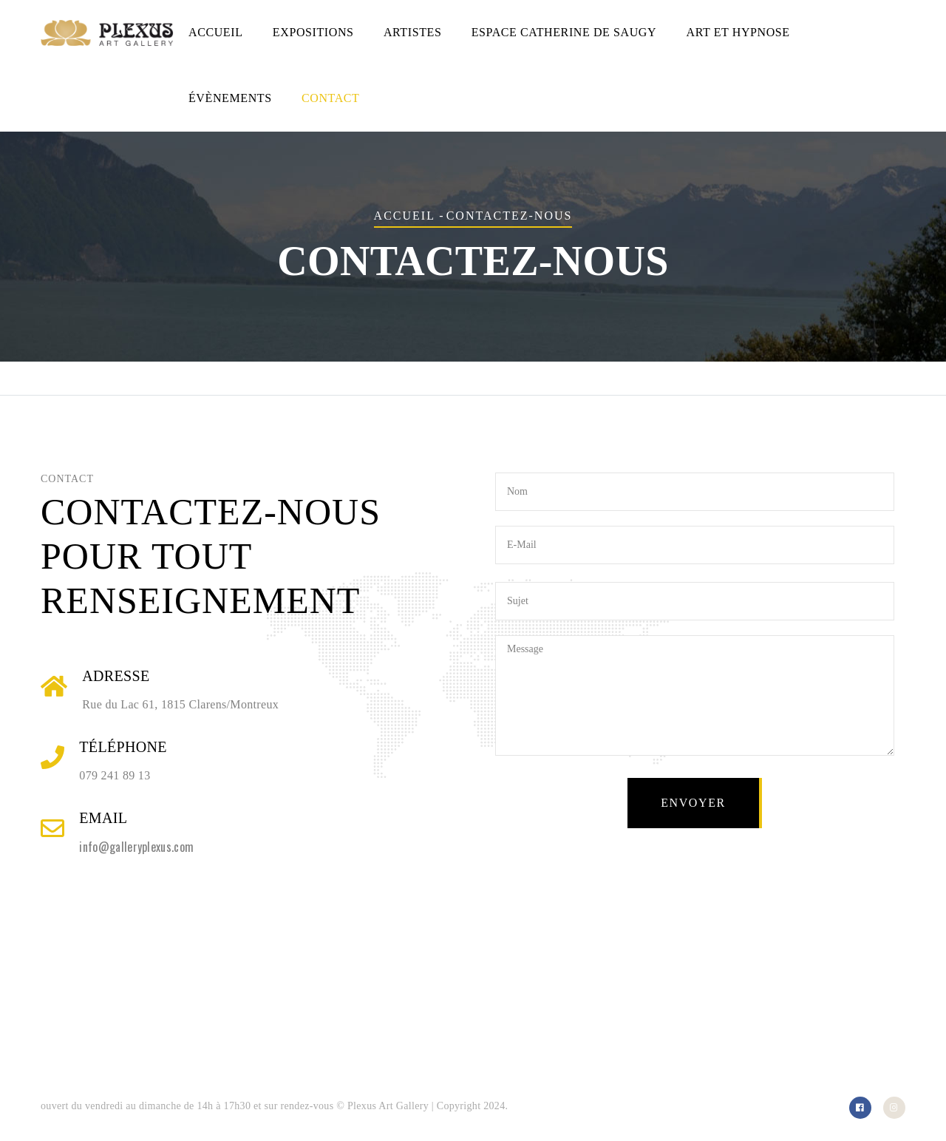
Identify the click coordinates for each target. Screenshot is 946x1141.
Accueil (215, 32)
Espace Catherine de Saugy (564, 32)
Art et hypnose (738, 32)
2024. (495, 1105)
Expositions (313, 32)
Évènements (230, 98)
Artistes (413, 32)
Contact (330, 98)
